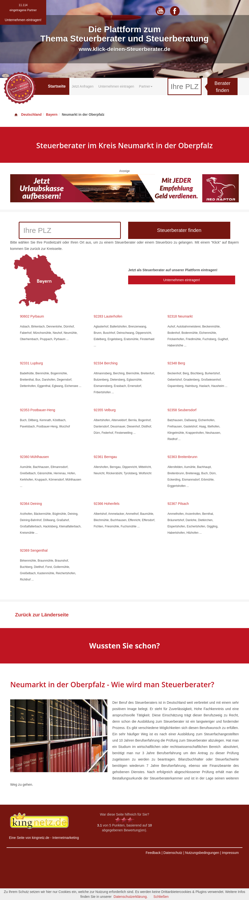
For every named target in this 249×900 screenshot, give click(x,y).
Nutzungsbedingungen (202, 853)
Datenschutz (172, 853)
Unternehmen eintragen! (181, 280)
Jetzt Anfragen (83, 86)
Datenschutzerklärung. (131, 897)
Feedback (153, 853)
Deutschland (28, 114)
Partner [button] (146, 86)
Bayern (51, 114)
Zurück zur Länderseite (42, 614)
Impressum (230, 853)
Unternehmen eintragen (116, 86)
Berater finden (222, 87)
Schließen (161, 897)
